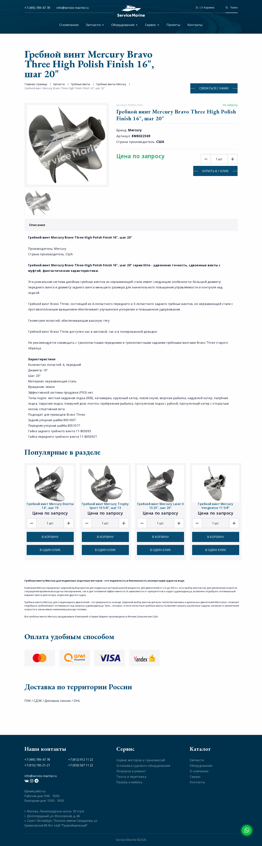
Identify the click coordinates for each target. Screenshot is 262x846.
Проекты (173, 25)
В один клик (50, 550)
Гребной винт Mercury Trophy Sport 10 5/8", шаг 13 (105, 506)
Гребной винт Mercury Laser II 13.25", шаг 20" (160, 506)
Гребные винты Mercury (111, 84)
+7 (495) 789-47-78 (37, 8)
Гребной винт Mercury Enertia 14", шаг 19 (50, 506)
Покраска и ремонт (131, 771)
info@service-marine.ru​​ (72, 8)
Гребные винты (80, 84)
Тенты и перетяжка (131, 777)
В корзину (50, 537)
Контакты (195, 25)
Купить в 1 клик (215, 171)
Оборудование (124, 25)
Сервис (152, 25)
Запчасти (95, 25)
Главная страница (35, 84)
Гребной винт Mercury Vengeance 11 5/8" (215, 506)
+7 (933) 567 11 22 (80, 765)
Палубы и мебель (129, 782)
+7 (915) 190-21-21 (37, 765)
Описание (132, 225)
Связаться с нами (214, 88)
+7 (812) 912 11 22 (80, 760)
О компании (69, 25)
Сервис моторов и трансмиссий (140, 760)
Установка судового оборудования (143, 766)
